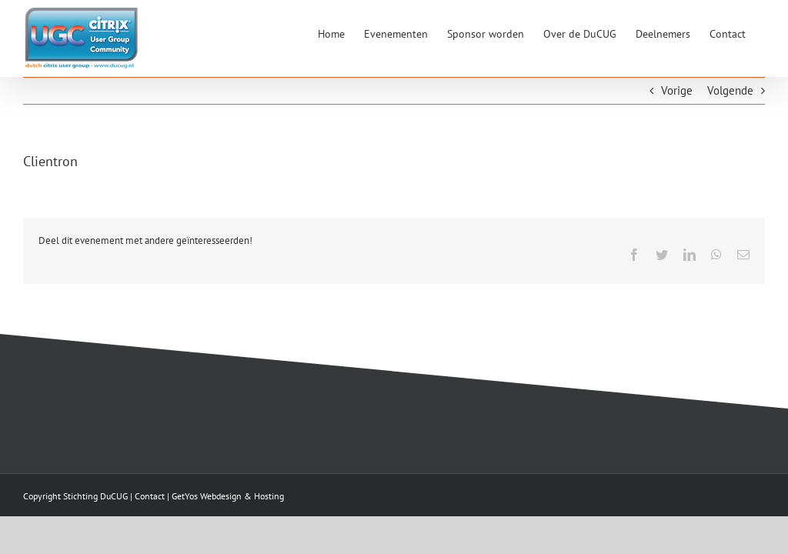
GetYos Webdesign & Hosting (228, 496)
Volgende (730, 90)
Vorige (677, 90)
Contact (150, 496)
